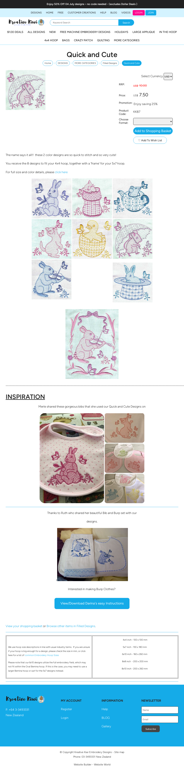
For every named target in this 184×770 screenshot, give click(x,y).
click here (61, 172)
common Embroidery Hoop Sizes (42, 655)
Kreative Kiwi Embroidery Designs (93, 752)
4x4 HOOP (51, 40)
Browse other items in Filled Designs (71, 626)
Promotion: (126, 102)
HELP (103, 12)
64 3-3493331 (20, 709)
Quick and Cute (132, 63)
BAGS (66, 40)
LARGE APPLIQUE (144, 32)
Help (105, 709)
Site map (119, 752)
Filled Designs (110, 63)
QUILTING (103, 40)
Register (66, 709)
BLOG (113, 12)
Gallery (106, 726)
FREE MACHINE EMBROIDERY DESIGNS (85, 32)
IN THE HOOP (168, 32)
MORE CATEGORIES (127, 40)
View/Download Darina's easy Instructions (92, 603)
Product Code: (124, 112)
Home (49, 12)
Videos (126, 12)
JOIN (151, 12)
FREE (61, 12)
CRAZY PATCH (83, 40)
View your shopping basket (24, 626)
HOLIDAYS (121, 32)
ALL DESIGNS (36, 32)
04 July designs (74, 4)
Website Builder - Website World (92, 764)
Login (139, 12)
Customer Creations (82, 12)
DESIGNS (36, 12)
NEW (52, 32)
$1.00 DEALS (15, 32)
